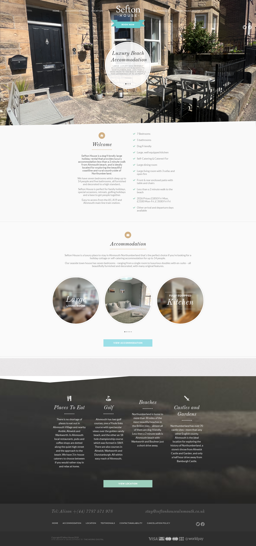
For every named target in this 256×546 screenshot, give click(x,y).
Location (91, 523)
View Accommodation (128, 343)
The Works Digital (94, 539)
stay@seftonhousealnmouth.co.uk (175, 511)
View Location (128, 483)
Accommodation (72, 523)
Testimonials (108, 523)
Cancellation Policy (158, 523)
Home (55, 523)
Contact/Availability (131, 523)
